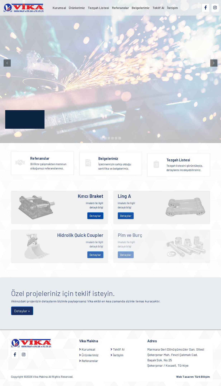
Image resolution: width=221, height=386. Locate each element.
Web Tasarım (193, 376)
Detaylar (95, 215)
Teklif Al (158, 8)
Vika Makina (40, 376)
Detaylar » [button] (22, 311)
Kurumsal (59, 8)
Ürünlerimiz (77, 8)
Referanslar (120, 8)
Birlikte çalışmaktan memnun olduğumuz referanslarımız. (49, 164)
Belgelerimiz (141, 8)
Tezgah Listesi (98, 8)
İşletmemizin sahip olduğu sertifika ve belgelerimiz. (117, 166)
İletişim (172, 8)
